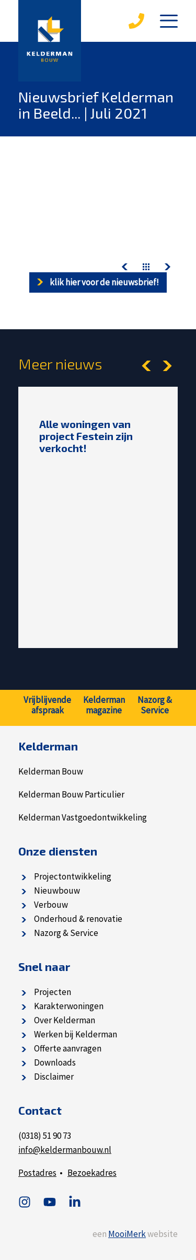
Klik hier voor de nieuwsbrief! (98, 282)
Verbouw (51, 904)
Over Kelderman (64, 1020)
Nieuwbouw (57, 890)
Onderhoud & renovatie (78, 918)
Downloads (55, 1062)
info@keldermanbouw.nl (64, 1149)
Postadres (37, 1172)
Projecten (52, 992)
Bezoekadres (92, 1172)
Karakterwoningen (68, 1006)
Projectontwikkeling (72, 876)
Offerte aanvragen (67, 1048)
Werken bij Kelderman (75, 1034)
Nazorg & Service (66, 933)
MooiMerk (127, 1234)
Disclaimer (54, 1076)
